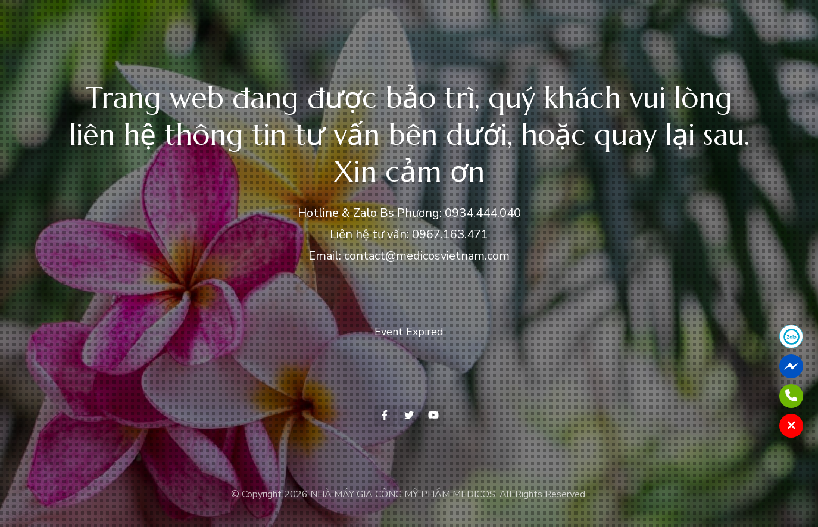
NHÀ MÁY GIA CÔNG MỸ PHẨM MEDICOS (402, 494)
